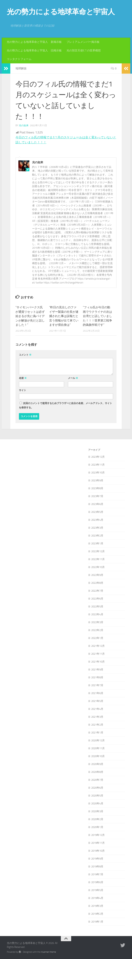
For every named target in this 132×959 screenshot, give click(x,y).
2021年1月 (97, 732)
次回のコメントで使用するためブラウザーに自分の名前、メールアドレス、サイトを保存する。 (65, 405)
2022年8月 (97, 582)
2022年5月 (97, 606)
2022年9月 (97, 575)
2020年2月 (97, 819)
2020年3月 (97, 811)
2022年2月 (97, 630)
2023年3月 (97, 527)
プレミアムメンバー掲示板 (83, 42)
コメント (25, 354)
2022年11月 (98, 559)
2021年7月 (97, 685)
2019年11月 (98, 842)
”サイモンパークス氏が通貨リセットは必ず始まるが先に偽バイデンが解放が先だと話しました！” (30, 316)
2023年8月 (97, 488)
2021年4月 (97, 708)
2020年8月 (97, 772)
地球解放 (20, 68)
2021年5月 (97, 701)
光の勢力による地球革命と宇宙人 (61, 12)
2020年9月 (97, 764)
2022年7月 (97, 590)
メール (73, 378)
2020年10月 (98, 756)
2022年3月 (97, 622)
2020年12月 (98, 740)
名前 (23, 378)
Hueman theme (48, 952)
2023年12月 (98, 456)
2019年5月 (97, 890)
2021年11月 (98, 653)
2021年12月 (98, 645)
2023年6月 (97, 504)
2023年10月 (98, 472)
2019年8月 (97, 866)
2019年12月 (98, 835)
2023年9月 (97, 480)
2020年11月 (98, 748)
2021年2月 (97, 724)
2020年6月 (97, 787)
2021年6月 (97, 693)
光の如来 (24, 125)
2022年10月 (98, 567)
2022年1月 (97, 638)
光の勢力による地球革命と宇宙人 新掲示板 (34, 42)
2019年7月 (97, 874)
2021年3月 (97, 716)
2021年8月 (97, 677)
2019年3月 (97, 905)
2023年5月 (97, 511)
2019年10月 (98, 850)
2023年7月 (97, 496)
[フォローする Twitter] (122, 945)
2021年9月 (97, 669)
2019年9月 (97, 858)
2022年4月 (97, 614)
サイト (22, 390)
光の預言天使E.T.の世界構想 (84, 50)
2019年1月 (97, 921)
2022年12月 (98, 551)
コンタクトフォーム (19, 59)
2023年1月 (97, 543)
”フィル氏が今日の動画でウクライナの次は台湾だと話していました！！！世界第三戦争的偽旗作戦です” (97, 316)
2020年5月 (97, 795)
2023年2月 (97, 535)
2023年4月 (97, 519)
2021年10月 (98, 661)
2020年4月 (97, 803)
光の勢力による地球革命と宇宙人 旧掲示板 (34, 50)
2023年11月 (98, 464)
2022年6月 (97, 598)
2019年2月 (97, 913)
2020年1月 (97, 827)
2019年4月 (97, 898)
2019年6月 (97, 882)
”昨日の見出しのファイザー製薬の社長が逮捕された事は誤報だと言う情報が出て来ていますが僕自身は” (63, 316)
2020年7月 (97, 779)
